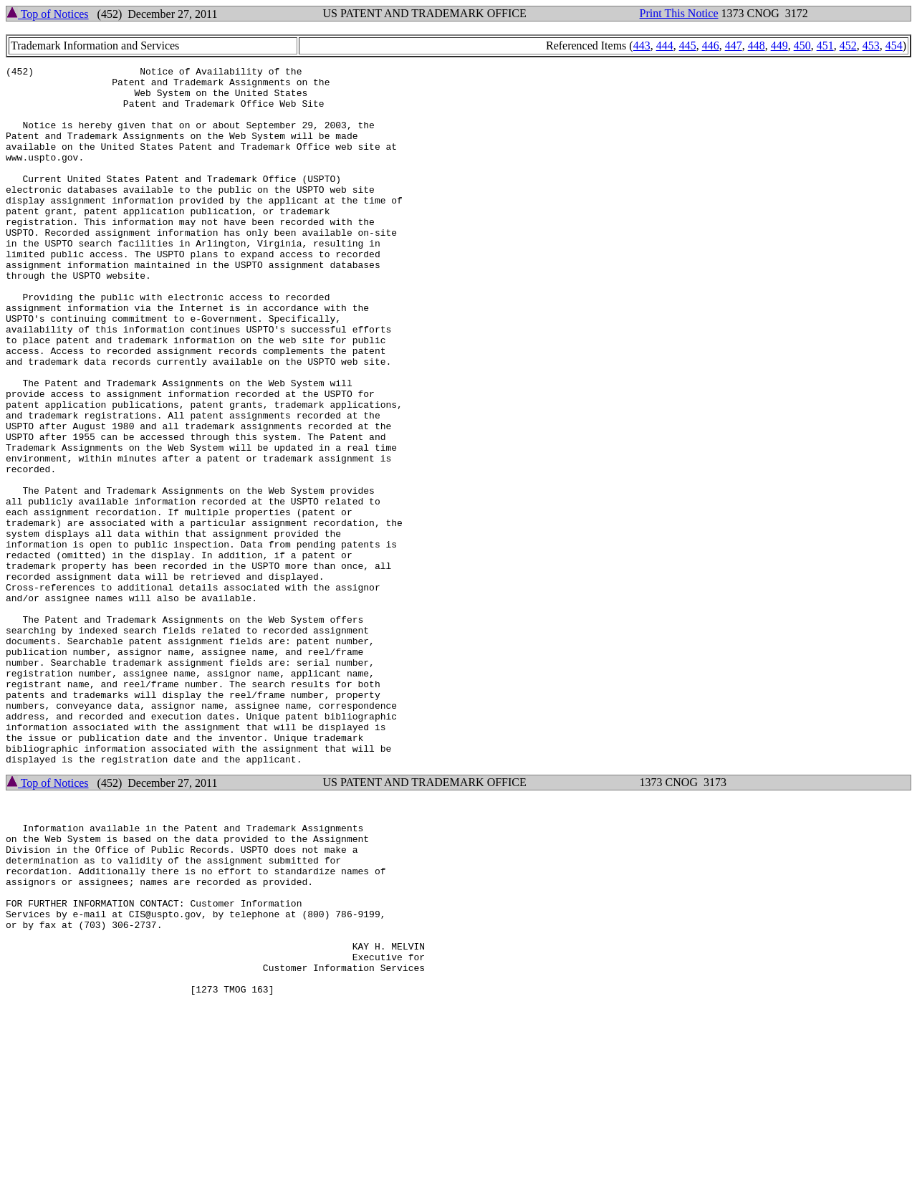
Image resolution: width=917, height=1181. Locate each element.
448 (756, 45)
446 (710, 45)
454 (894, 45)
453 (871, 45)
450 (802, 45)
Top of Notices (47, 14)
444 (664, 45)
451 (825, 45)
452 (848, 45)
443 (641, 45)
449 (779, 45)
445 (687, 45)
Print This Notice (679, 13)
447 (733, 45)
